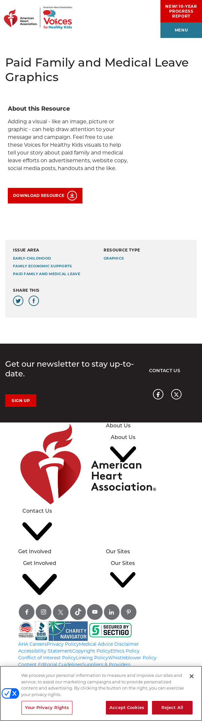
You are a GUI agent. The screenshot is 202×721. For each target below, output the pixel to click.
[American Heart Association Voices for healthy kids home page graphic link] (36, 14)
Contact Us (165, 370)
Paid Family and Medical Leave (46, 274)
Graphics (114, 258)
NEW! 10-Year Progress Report (181, 11)
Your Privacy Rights (47, 707)
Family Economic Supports (42, 266)
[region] (101, 693)
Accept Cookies (126, 707)
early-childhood (32, 258)
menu (181, 30)
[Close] (191, 676)
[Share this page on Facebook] (34, 301)
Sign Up (21, 400)
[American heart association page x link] (176, 394)
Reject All (172, 707)
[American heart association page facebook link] (158, 394)
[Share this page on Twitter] (18, 301)
